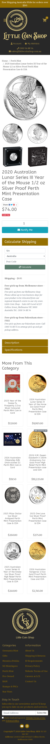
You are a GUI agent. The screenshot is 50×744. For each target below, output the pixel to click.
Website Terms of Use (36, 671)
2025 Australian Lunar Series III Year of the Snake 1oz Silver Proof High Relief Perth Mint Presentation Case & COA (12, 574)
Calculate (25, 267)
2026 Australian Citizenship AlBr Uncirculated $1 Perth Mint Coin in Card (12, 463)
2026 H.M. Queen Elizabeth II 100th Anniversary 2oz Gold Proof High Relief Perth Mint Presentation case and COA (37, 462)
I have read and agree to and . (24, 719)
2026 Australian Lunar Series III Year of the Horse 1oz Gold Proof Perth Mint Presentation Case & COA (37, 406)
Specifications (13, 349)
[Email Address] (19, 712)
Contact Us (30, 681)
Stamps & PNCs (10, 686)
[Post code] (25, 261)
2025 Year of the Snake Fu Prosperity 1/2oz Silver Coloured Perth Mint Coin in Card (12, 407)
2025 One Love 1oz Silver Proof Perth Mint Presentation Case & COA (37, 518)
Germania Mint (10, 650)
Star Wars (7, 691)
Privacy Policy (32, 666)
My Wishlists (32, 43)
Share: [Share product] (9, 205)
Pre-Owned (8, 676)
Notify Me (25, 229)
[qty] (25, 250)
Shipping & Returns (35, 655)
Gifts (4, 655)
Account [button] (16, 43)
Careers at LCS (32, 676)
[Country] (25, 256)
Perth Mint (8, 671)
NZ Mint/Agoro (10, 666)
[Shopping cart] (44, 20)
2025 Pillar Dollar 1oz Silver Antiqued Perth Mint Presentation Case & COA (12, 518)
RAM (4, 681)
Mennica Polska (10, 661)
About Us (29, 650)
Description (12, 342)
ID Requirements (34, 661)
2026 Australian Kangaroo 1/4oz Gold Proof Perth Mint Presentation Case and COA (37, 574)
